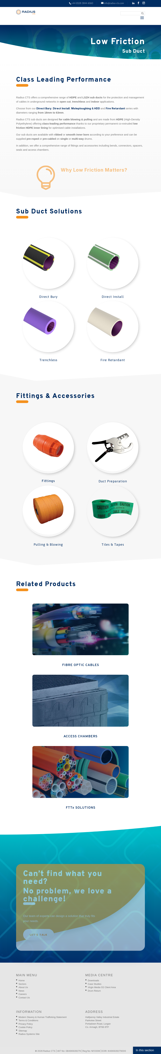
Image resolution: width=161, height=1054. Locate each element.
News (21, 990)
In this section (145, 1050)
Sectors (22, 984)
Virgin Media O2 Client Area (102, 987)
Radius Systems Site (29, 1034)
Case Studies (94, 984)
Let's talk (38, 939)
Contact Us (24, 997)
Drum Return (94, 990)
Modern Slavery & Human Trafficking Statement (42, 1017)
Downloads (93, 980)
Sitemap (23, 1030)
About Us (23, 987)
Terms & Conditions (28, 1020)
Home (22, 980)
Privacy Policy (26, 1024)
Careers (23, 994)
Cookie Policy (25, 1027)
